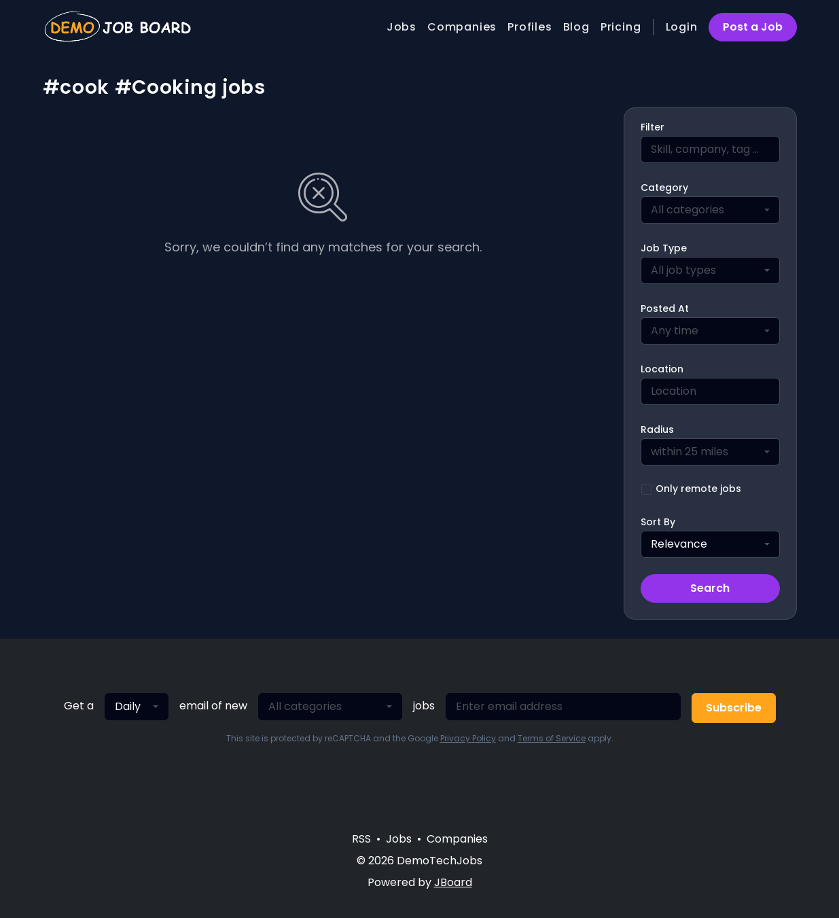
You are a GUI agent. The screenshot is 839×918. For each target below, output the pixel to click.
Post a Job (753, 27)
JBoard (453, 882)
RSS (361, 839)
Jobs (401, 27)
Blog (576, 27)
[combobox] (710, 210)
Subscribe (734, 708)
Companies (462, 27)
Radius (657, 429)
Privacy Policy (468, 738)
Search (710, 588)
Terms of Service (552, 738)
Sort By (658, 522)
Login (682, 27)
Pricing (621, 27)
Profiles (529, 27)
